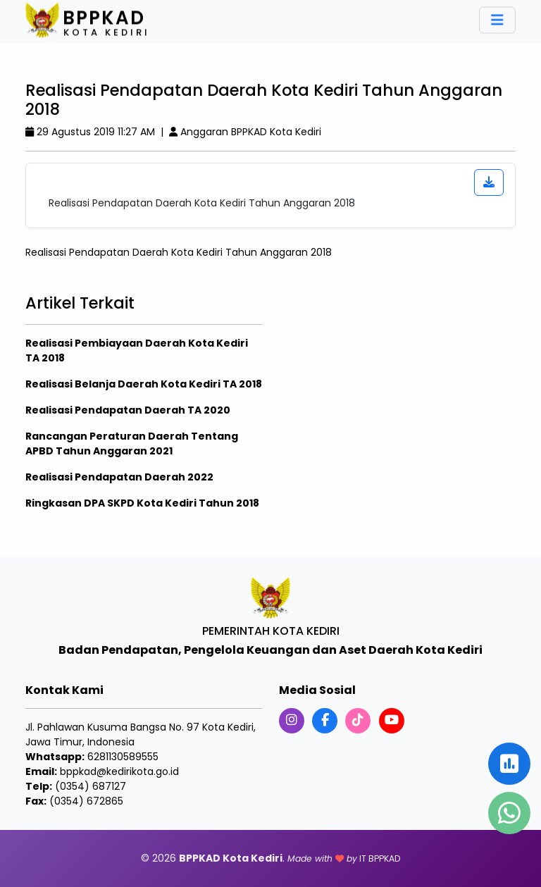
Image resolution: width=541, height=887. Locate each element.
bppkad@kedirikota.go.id (119, 771)
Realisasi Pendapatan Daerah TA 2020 (127, 410)
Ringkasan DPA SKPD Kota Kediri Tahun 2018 (142, 503)
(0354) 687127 (90, 786)
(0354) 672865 (86, 801)
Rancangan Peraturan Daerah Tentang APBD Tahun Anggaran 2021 (131, 443)
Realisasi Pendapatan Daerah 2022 (119, 477)
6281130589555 (122, 757)
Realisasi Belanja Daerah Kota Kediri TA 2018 (143, 384)
